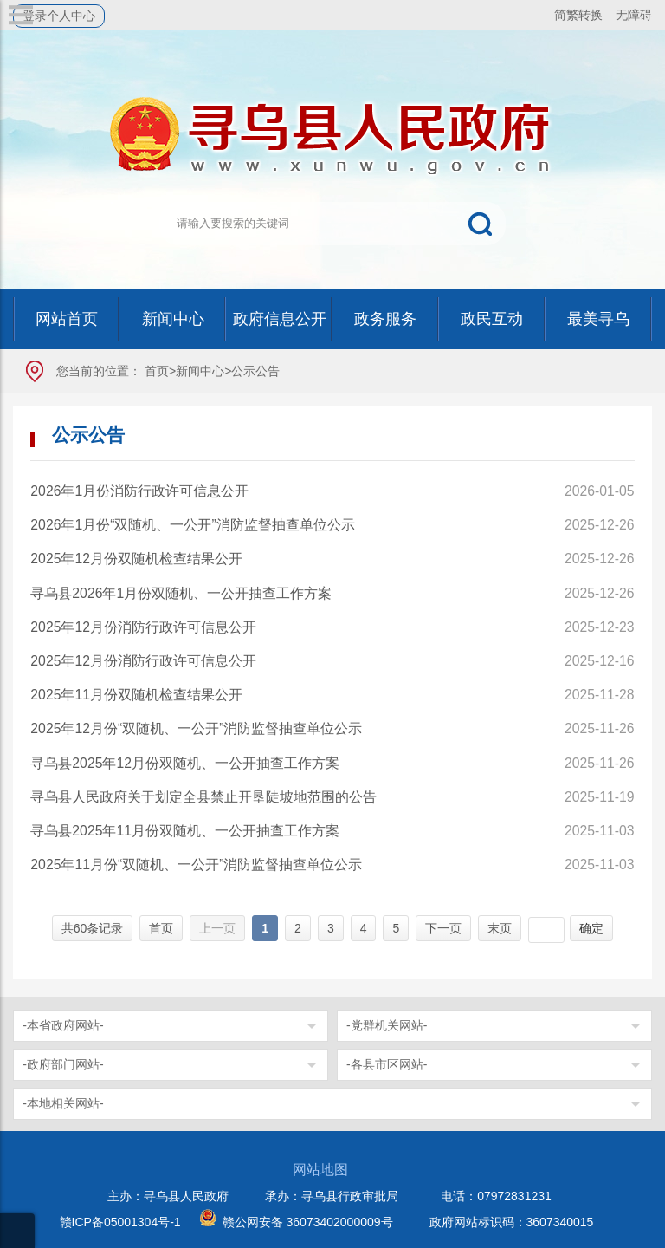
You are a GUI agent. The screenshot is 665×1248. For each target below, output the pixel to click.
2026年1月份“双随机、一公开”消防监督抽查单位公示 (192, 524)
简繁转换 (578, 15)
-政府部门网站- (63, 1064)
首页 (157, 371)
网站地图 (320, 1169)
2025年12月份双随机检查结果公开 (136, 558)
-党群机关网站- (386, 1025)
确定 (591, 928)
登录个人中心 (59, 16)
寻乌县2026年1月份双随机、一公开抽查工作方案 (181, 593)
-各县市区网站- (386, 1064)
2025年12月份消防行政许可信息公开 (143, 627)
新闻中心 (200, 371)
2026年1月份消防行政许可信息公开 (139, 491)
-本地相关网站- (63, 1103)
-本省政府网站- (63, 1025)
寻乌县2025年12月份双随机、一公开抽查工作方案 (184, 763)
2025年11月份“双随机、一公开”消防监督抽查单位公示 (196, 864)
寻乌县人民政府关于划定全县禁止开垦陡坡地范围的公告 (203, 797)
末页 (499, 928)
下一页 (443, 928)
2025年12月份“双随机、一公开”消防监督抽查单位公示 (196, 728)
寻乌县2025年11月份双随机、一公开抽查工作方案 (184, 830)
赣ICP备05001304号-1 (120, 1222)
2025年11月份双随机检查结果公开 (136, 694)
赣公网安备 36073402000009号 (308, 1222)
